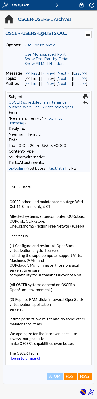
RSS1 (70, 376)
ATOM (55, 376)
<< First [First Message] (32, 73)
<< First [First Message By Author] (32, 83)
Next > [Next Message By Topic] (64, 78)
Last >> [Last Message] (79, 73)
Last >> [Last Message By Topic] (79, 78)
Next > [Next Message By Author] (64, 83)
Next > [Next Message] (64, 73)
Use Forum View (40, 45)
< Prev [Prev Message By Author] (48, 83)
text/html (57, 168)
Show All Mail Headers (44, 63)
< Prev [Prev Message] (48, 73)
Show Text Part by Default (48, 59)
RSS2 (84, 376)
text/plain (17, 168)
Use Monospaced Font (45, 54)
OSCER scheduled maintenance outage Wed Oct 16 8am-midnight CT (43, 104)
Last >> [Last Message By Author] (79, 83)
